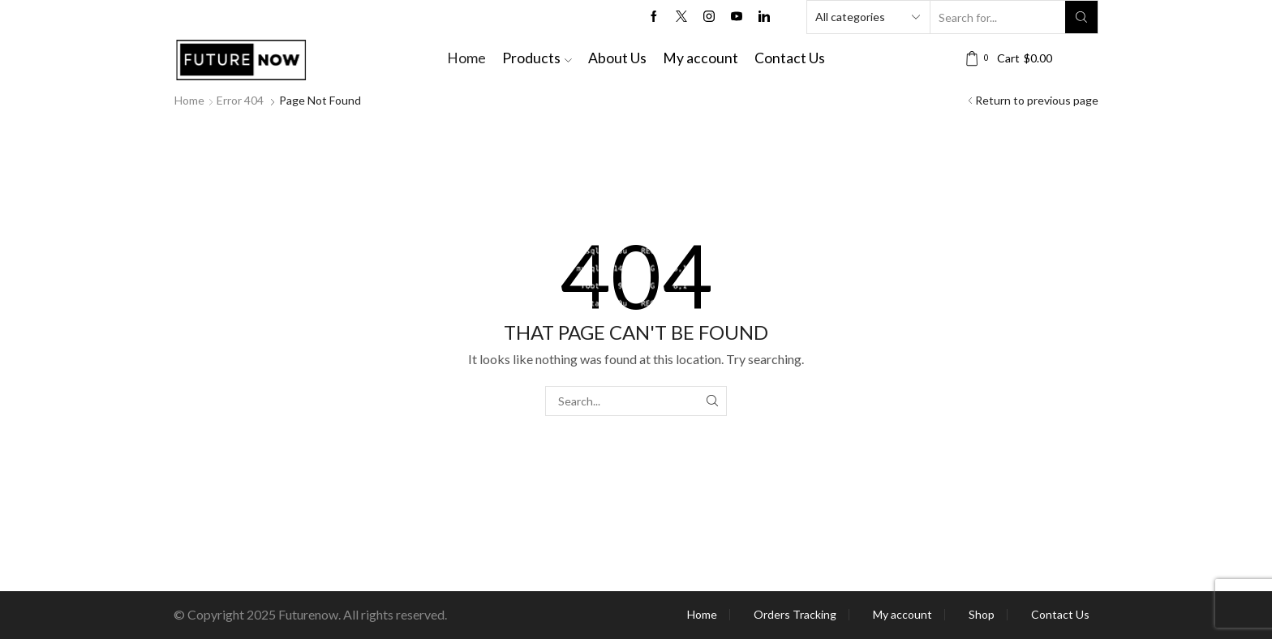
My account (700, 57)
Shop (982, 614)
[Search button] (1081, 17)
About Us (617, 57)
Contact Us (789, 57)
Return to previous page (1036, 100)
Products (537, 57)
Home (466, 57)
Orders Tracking (795, 614)
